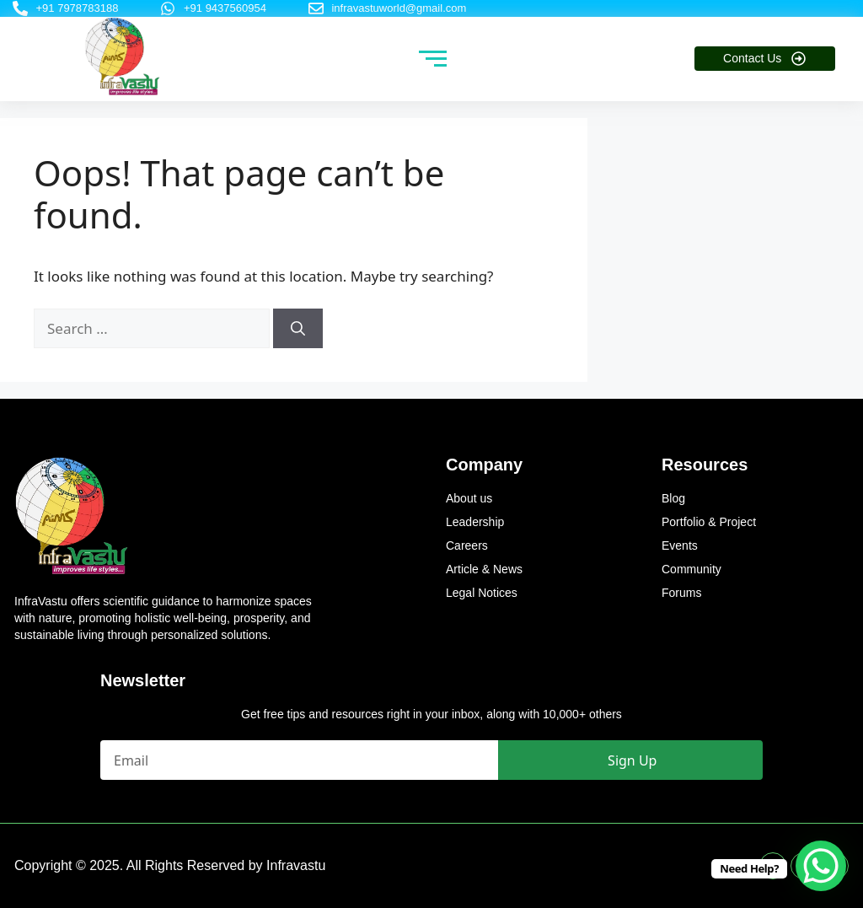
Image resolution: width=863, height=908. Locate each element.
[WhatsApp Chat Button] (821, 866)
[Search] (298, 329)
